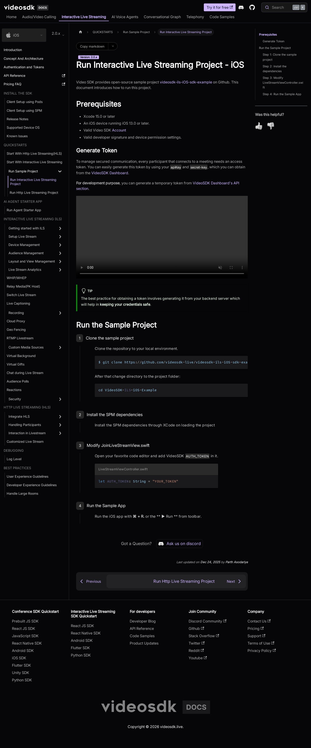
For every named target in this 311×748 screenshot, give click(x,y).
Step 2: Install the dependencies (274, 69)
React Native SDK (27, 643)
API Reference (142, 628)
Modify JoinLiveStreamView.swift (118, 445)
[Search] (284, 7)
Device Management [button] (24, 245)
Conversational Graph (162, 16)
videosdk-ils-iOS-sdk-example (186, 82)
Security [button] (15, 399)
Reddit (196, 650)
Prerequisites (268, 34)
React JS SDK (23, 628)
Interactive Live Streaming (84, 16)
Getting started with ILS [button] (27, 228)
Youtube (198, 658)
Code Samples (222, 16)
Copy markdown (92, 46)
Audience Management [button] (26, 253)
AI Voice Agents (125, 16)
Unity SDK (20, 672)
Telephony (195, 16)
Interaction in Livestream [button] (27, 433)
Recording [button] (16, 313)
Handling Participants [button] (25, 425)
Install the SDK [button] (18, 93)
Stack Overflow (204, 636)
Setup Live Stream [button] (22, 236)
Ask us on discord (179, 543)
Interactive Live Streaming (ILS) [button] (33, 219)
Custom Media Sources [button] (26, 347)
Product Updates (144, 643)
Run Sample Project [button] (23, 171)
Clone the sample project (110, 338)
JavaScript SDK (25, 636)
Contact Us (259, 621)
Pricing (256, 628)
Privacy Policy (262, 650)
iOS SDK (19, 658)
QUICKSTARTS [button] (15, 145)
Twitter (196, 643)
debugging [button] (14, 450)
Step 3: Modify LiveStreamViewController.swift (283, 82)
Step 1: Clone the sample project (280, 57)
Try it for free (220, 7)
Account (119, 130)
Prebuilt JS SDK (25, 621)
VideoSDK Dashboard (109, 173)
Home (11, 16)
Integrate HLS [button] (19, 416)
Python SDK (22, 680)
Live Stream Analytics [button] (25, 269)
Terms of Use (261, 643)
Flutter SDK (21, 665)
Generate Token (273, 41)
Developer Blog (143, 621)
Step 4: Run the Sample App (282, 94)
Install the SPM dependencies (115, 414)
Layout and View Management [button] (32, 261)
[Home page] (80, 32)
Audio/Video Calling (39, 16)
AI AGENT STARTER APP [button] (23, 201)
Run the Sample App (106, 505)
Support (256, 636)
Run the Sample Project (275, 48)
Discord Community (207, 621)
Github (196, 628)
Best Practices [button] (17, 468)
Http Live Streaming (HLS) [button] (27, 407)
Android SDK (23, 650)
